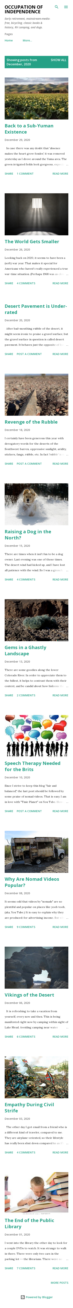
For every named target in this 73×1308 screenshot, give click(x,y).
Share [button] (9, 173)
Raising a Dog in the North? (28, 534)
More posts (59, 1282)
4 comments (26, 283)
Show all (58, 60)
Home (9, 40)
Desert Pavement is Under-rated (36, 309)
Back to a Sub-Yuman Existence (29, 128)
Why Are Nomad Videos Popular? (32, 882)
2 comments (26, 695)
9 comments (26, 927)
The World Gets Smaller (32, 241)
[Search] (56, 7)
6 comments (26, 1036)
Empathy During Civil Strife (29, 1107)
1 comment (25, 173)
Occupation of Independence (24, 9)
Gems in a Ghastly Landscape (25, 650)
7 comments (26, 1268)
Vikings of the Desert (29, 995)
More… (27, 40)
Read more (60, 173)
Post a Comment (29, 354)
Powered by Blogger (36, 1297)
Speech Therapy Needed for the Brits (33, 766)
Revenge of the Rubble (31, 422)
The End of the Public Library (29, 1223)
